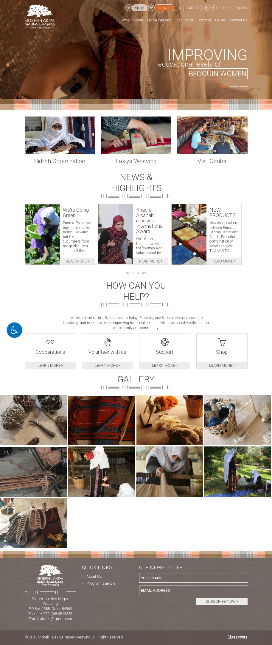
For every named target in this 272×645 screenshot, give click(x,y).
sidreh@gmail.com (56, 618)
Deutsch (225, 8)
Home (124, 20)
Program (204, 20)
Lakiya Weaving (159, 20)
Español (241, 8)
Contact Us (239, 20)
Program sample (100, 583)
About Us (94, 576)
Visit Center (184, 20)
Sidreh (138, 20)
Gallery (220, 20)
